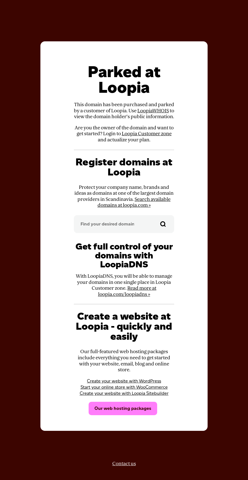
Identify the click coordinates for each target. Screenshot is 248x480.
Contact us (124, 464)
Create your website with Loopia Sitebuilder (124, 393)
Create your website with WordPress (124, 381)
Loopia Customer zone (147, 134)
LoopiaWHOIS (153, 111)
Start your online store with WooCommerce (124, 387)
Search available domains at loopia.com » (134, 202)
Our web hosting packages (122, 408)
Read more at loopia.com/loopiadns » (127, 291)
